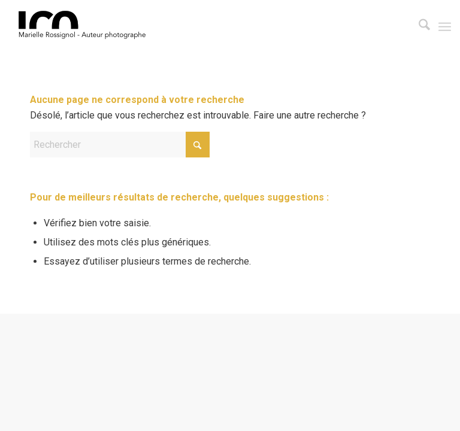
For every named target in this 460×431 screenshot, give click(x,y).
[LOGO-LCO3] (84, 27)
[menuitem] (418, 27)
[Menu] (444, 27)
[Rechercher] (418, 27)
